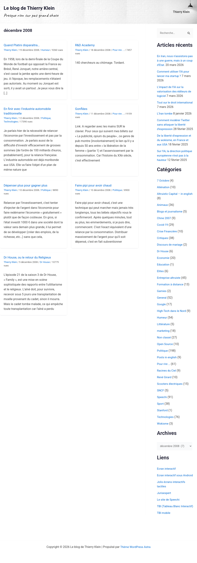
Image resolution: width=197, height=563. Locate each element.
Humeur (45, 50)
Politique (46, 118)
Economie (163, 267)
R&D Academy (85, 45)
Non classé (164, 346)
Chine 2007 (164, 227)
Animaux (163, 214)
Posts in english (167, 366)
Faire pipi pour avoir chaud (94, 185)
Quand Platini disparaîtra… (23, 45)
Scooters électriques (170, 393)
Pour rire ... (118, 50)
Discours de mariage (170, 253)
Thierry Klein (182, 12)
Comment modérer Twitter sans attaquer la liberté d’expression (174, 125)
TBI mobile (164, 531)
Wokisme (163, 432)
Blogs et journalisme (170, 220)
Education (163, 273)
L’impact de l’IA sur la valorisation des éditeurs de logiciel (175, 91)
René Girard (164, 386)
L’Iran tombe (165, 113)
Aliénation (163, 196)
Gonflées (81, 109)
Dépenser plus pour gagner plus (27, 185)
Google (161, 313)
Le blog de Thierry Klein (29, 8)
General (162, 306)
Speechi (162, 406)
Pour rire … (164, 373)
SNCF (160, 399)
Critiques (163, 247)
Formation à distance (171, 293)
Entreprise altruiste (169, 286)
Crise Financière (167, 240)
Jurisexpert (164, 507)
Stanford (162, 419)
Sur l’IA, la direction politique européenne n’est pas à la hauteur (174, 160)
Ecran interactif (167, 478)
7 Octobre (163, 189)
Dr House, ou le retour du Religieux (29, 257)
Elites (160, 280)
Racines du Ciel (167, 379)
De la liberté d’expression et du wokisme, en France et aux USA (175, 144)
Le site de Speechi (169, 513)
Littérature (163, 333)
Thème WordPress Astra (135, 547)
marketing (163, 340)
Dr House (45, 262)
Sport (160, 412)
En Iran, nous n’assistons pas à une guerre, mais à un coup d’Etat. (175, 60)
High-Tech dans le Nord (172, 320)
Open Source (165, 353)
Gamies (162, 300)
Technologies (11, 121)
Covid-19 (163, 233)
